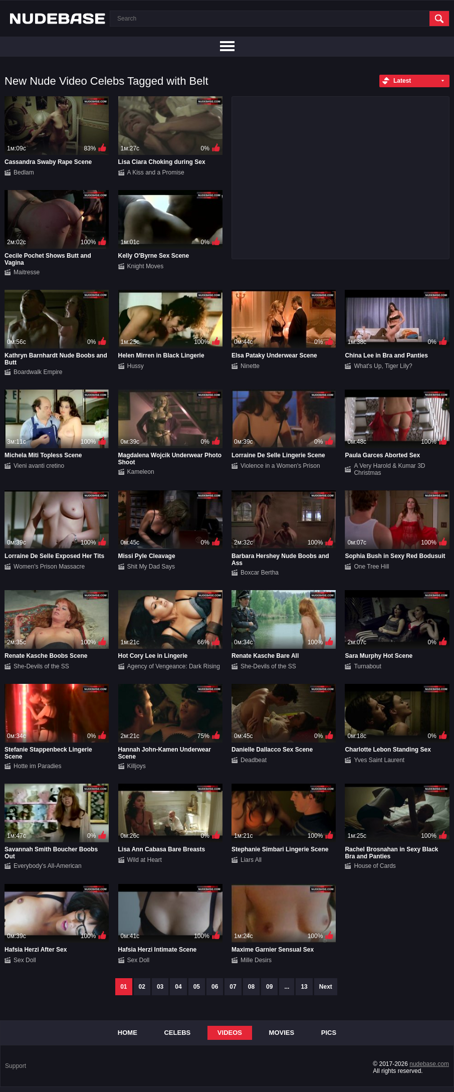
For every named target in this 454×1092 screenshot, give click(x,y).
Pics (328, 1032)
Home (127, 1032)
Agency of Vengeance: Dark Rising (173, 666)
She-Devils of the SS (41, 666)
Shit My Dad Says (151, 566)
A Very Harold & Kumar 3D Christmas (389, 469)
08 (251, 986)
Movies (282, 1032)
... (286, 986)
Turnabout (367, 666)
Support (15, 1065)
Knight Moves (145, 266)
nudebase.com (429, 1063)
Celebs (177, 1032)
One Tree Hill (371, 566)
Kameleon (140, 471)
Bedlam (24, 172)
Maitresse (27, 272)
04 (178, 986)
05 (196, 986)
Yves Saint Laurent (379, 760)
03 (160, 986)
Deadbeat (254, 760)
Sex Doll (25, 960)
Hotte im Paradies (37, 766)
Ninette (250, 366)
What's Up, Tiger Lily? (383, 366)
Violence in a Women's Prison (280, 465)
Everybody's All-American (48, 865)
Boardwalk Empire (38, 372)
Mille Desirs (256, 960)
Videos (229, 1032)
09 (269, 986)
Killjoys (136, 766)
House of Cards (374, 865)
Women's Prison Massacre (49, 566)
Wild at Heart (144, 859)
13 (304, 986)
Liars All (251, 859)
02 (142, 986)
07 (233, 986)
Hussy (135, 366)
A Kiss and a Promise (155, 172)
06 (214, 986)
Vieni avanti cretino (39, 465)
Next (325, 986)
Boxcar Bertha (260, 572)
